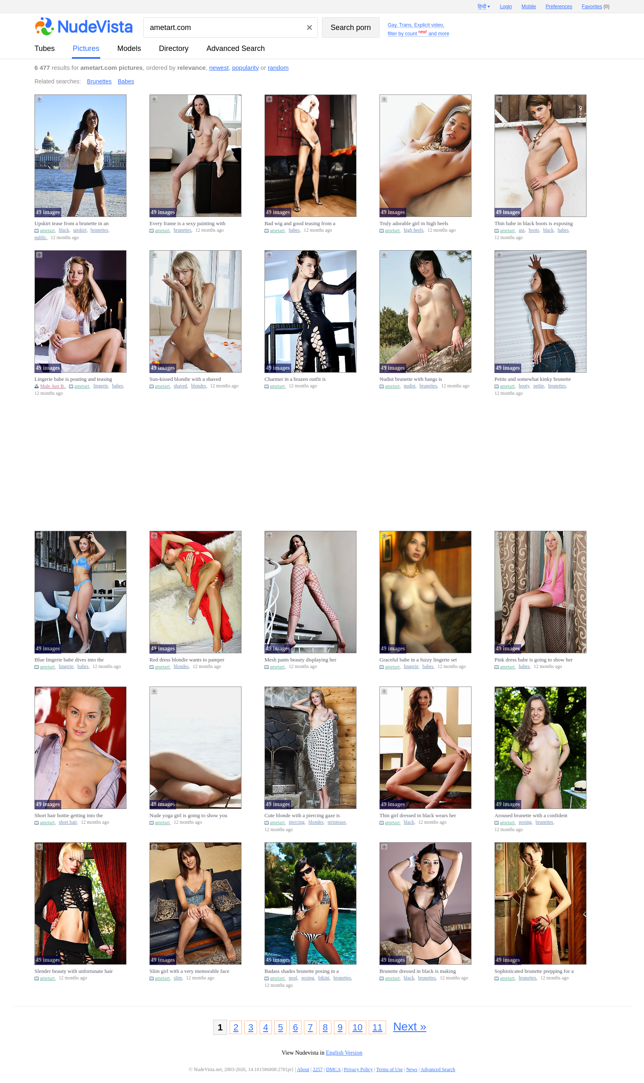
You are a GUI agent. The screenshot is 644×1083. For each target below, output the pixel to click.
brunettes (99, 230)
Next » (409, 1026)
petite (539, 386)
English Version (344, 1053)
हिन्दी (482, 6)
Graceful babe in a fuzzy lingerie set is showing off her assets (418, 660)
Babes (126, 81)
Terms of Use (389, 1069)
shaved (180, 386)
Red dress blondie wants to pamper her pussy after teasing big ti (187, 660)
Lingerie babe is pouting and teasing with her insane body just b (73, 379)
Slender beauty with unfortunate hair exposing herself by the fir (73, 971)
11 (377, 1027)
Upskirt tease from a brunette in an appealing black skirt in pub (71, 223)
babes (294, 230)
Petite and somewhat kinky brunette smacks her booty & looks (532, 379)
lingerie (100, 386)
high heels (413, 230)
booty (524, 386)
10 (357, 1027)
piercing (296, 822)
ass (521, 230)
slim (178, 978)
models (129, 48)
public (40, 237)
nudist (410, 386)
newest (219, 67)
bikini (323, 978)
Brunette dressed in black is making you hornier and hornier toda (418, 971)
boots (534, 230)
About (303, 1069)
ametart (47, 230)
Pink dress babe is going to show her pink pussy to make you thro (533, 660)
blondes (198, 386)
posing (525, 822)
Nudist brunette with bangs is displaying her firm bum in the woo (417, 379)
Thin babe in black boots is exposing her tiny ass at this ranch (533, 223)
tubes (44, 48)
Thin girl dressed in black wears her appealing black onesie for (418, 815)
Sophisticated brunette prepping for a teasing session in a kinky (534, 971)
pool (293, 978)
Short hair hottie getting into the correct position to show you (68, 815)
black (64, 230)
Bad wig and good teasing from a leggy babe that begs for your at (300, 223)
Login (506, 6)
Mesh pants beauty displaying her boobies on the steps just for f (300, 660)
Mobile (529, 6)
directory (174, 48)
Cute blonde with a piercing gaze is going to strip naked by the (302, 815)
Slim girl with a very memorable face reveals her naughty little (189, 971)
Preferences (559, 6)
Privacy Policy (358, 1069)
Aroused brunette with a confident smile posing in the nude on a (531, 815)
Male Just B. (52, 386)
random (278, 67)
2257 (317, 1069)
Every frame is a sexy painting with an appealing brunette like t (187, 223)
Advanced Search (236, 48)
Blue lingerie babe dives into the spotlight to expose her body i (69, 660)
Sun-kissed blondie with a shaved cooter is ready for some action (185, 379)
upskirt (79, 230)
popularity (245, 67)
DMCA (333, 1069)
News (411, 1069)
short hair (68, 822)
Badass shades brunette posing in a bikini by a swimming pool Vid (301, 971)
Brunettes (99, 81)
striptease (336, 822)
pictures (86, 48)
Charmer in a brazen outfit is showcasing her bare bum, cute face (302, 379)
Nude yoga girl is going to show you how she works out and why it (189, 815)
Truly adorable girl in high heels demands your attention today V (414, 223)
